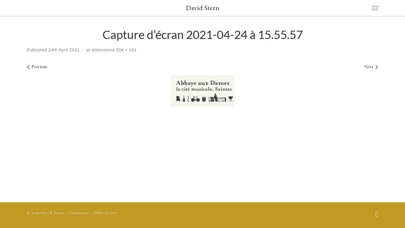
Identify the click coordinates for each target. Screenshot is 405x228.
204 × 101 (125, 50)
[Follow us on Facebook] (376, 215)
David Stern (52, 212)
